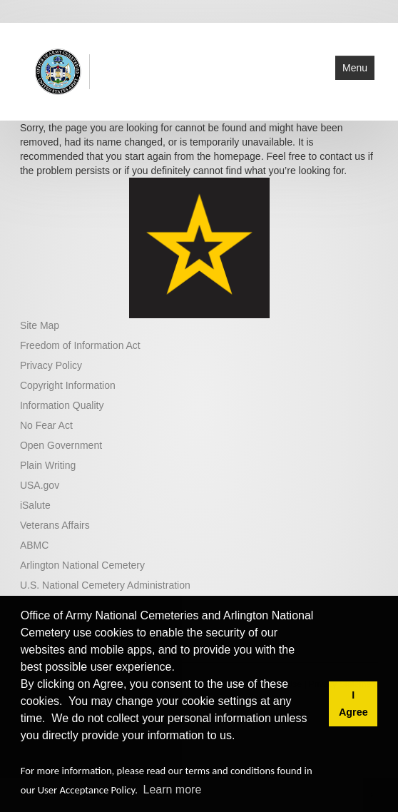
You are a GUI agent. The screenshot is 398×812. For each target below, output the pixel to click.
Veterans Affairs (55, 525)
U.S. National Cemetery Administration (105, 585)
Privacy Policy (51, 365)
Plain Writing (48, 465)
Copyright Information (68, 385)
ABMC (34, 545)
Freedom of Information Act (80, 345)
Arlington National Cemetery (82, 565)
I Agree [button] (353, 703)
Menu (354, 67)
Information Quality (62, 405)
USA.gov (39, 485)
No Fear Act (46, 425)
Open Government (61, 445)
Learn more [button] (172, 789)
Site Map (39, 325)
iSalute (35, 505)
